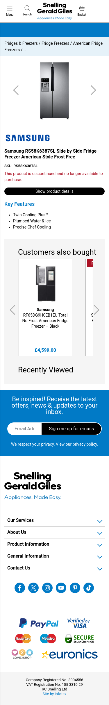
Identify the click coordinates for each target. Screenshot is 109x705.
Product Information (28, 544)
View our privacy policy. (77, 444)
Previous (11, 310)
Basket (81, 11)
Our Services (20, 520)
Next (98, 310)
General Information (28, 556)
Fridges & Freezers (21, 43)
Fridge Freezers (55, 43)
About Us (16, 532)
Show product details (54, 191)
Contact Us (18, 568)
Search (27, 10)
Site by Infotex (54, 694)
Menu (9, 10)
